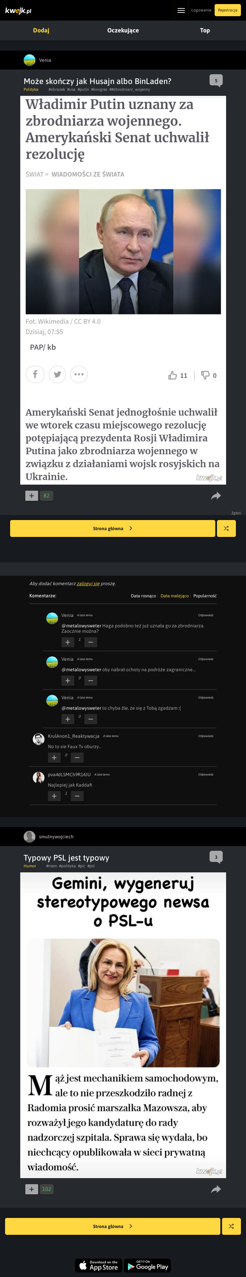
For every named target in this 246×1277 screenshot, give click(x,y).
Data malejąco (175, 595)
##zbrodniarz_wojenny (129, 89)
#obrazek (57, 89)
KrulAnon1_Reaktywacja (74, 736)
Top (205, 30)
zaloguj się (88, 583)
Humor (30, 866)
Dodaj (41, 30)
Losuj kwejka (229, 531)
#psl (91, 866)
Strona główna (112, 529)
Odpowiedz (205, 615)
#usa (71, 89)
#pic (81, 866)
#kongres (99, 89)
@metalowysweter (81, 625)
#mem (51, 866)
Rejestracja (228, 10)
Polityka (31, 89)
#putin (83, 89)
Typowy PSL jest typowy (66, 857)
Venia (67, 615)
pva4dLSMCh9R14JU (69, 774)
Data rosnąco (143, 595)
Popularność (205, 595)
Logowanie (201, 10)
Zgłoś (236, 513)
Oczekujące (123, 30)
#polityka (67, 866)
